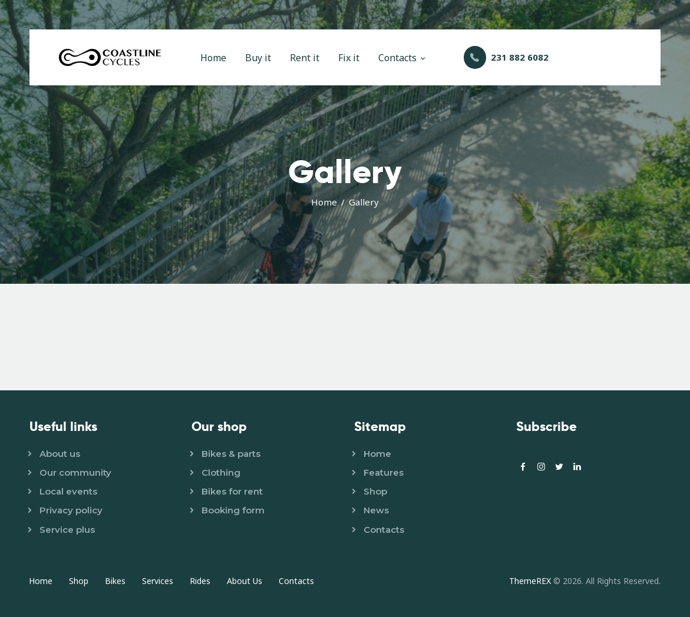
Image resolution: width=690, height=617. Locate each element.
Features (384, 472)
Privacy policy (71, 510)
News (376, 510)
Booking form (233, 510)
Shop (375, 491)
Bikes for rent (232, 491)
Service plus (67, 529)
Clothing (221, 472)
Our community (75, 472)
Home (324, 202)
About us (59, 453)
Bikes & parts (231, 453)
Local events (68, 491)
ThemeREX (530, 580)
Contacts (384, 529)
